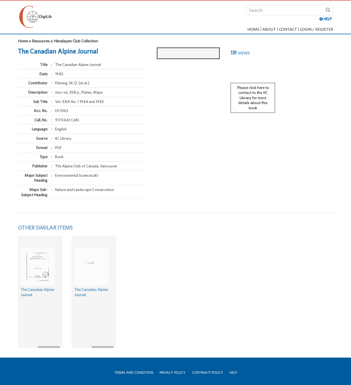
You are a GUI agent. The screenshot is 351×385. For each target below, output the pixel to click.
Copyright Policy (207, 372)
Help (233, 372)
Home (253, 29)
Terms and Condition (133, 372)
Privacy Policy (173, 372)
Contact (288, 29)
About (269, 29)
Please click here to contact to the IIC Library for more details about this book (253, 94)
